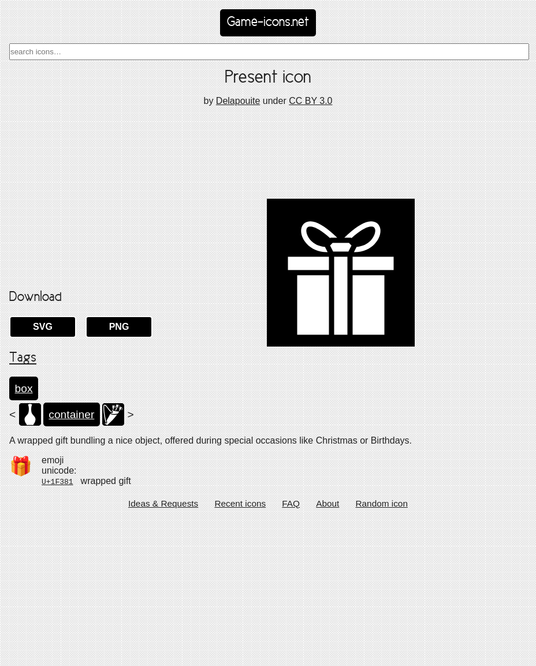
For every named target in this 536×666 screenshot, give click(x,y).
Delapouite (238, 101)
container (71, 559)
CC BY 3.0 (310, 101)
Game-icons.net (268, 22)
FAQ (291, 648)
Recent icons (240, 648)
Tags (22, 503)
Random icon (381, 648)
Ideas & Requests (163, 648)
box (24, 533)
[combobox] (269, 51)
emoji (53, 606)
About (327, 648)
